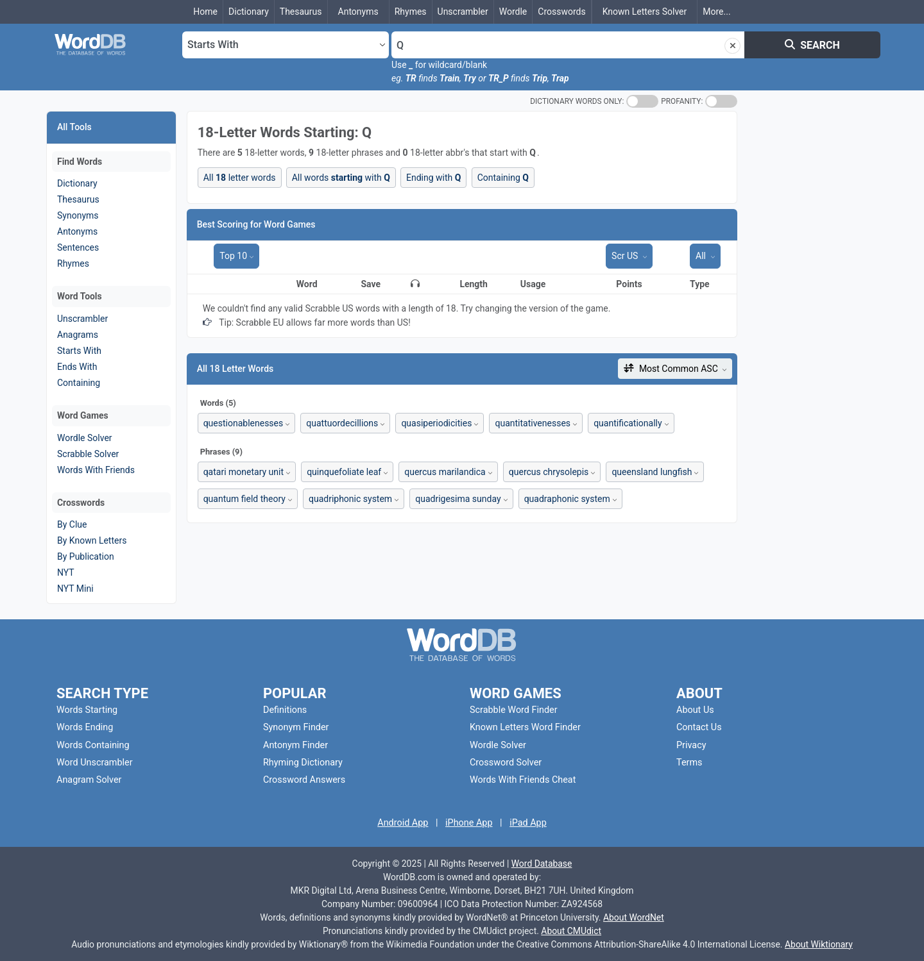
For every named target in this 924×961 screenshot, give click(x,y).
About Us (695, 710)
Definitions (285, 710)
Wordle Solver (84, 438)
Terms (689, 762)
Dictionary (248, 11)
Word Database (541, 863)
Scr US (626, 256)
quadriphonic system (350, 499)
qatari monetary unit (243, 472)
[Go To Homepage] (109, 45)
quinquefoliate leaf (344, 472)
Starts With (79, 351)
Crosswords (561, 11)
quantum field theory (244, 499)
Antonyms (358, 11)
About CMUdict (571, 931)
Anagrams (77, 335)
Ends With (77, 367)
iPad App (528, 822)
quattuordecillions (342, 423)
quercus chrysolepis (549, 472)
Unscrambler (463, 11)
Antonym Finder (295, 745)
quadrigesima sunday (458, 499)
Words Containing (93, 745)
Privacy (691, 745)
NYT (65, 572)
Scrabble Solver (88, 454)
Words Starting (86, 710)
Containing (78, 383)
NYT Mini (75, 588)
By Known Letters (91, 540)
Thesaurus (301, 11)
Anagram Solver (89, 779)
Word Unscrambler (94, 762)
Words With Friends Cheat (523, 779)
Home (205, 11)
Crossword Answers (304, 779)
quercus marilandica (445, 472)
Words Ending (84, 727)
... (716, 11)
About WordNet (633, 917)
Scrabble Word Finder (514, 710)
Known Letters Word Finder (525, 727)
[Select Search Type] (285, 44)
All (702, 256)
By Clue (72, 524)
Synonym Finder (296, 727)
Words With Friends (96, 470)
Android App (402, 822)
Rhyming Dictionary (303, 762)
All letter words (239, 177)
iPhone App (468, 822)
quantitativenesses (532, 423)
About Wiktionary (819, 944)
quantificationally (628, 423)
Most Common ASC (672, 369)
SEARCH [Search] (812, 45)
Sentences (78, 247)
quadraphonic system (567, 499)
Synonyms (78, 215)
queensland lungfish (652, 472)
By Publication (85, 556)
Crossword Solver (506, 762)
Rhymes (411, 11)
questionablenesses (243, 423)
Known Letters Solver (645, 11)
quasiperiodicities (436, 423)
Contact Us (699, 727)
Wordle (513, 11)
